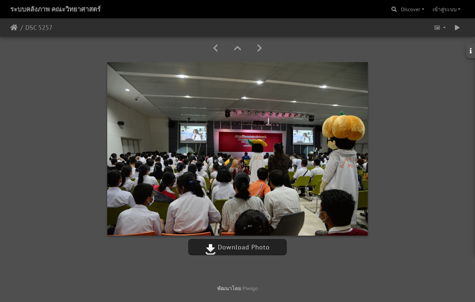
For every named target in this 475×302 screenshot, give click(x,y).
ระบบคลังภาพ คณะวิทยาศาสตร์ (55, 9)
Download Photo (237, 247)
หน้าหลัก (14, 28)
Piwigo (250, 288)
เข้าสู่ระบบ (445, 9)
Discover (410, 9)
